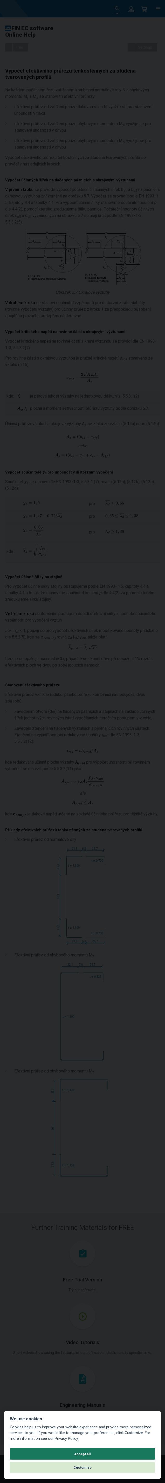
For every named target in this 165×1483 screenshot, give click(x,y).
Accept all (82, 1454)
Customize (82, 1467)
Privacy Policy (66, 1438)
